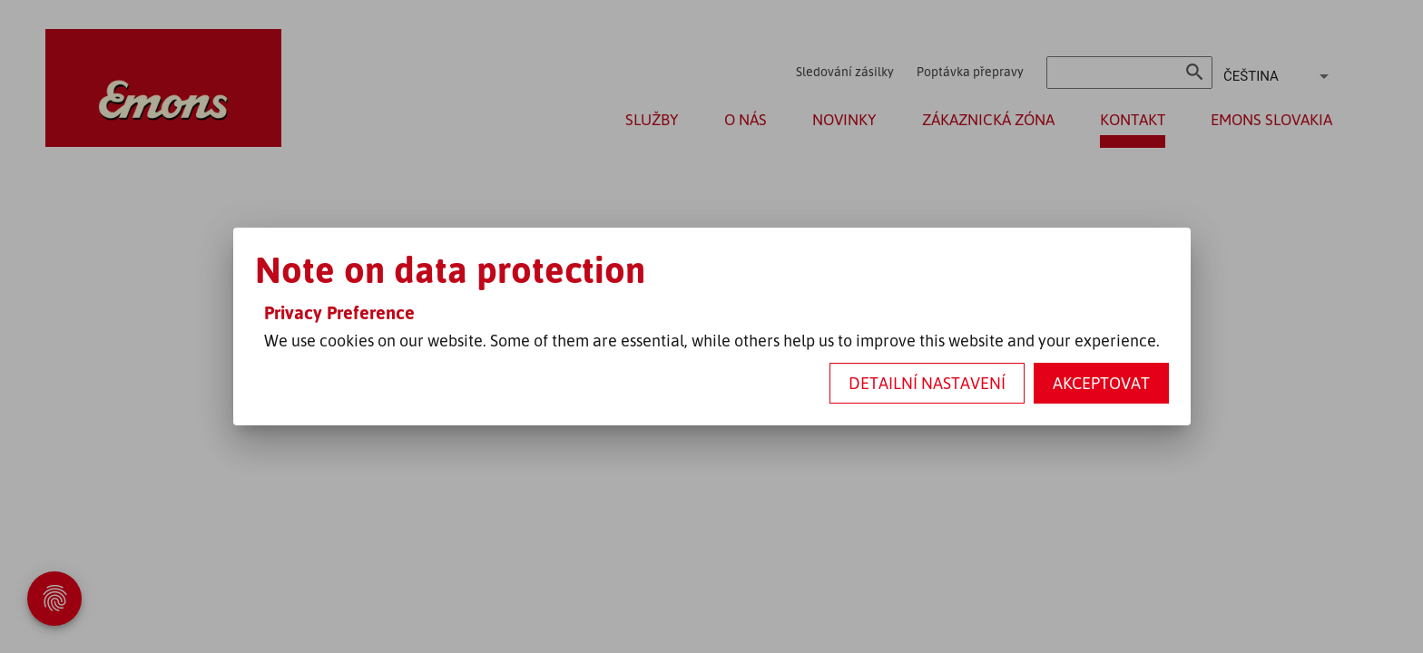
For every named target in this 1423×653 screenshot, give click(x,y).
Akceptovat (1101, 383)
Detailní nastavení (927, 383)
